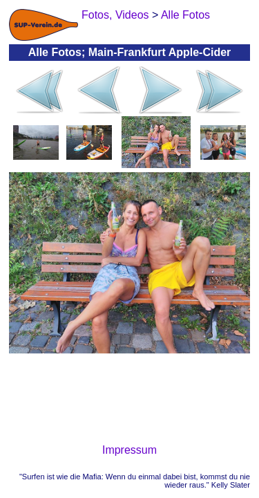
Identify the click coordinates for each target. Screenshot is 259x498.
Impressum (129, 450)
